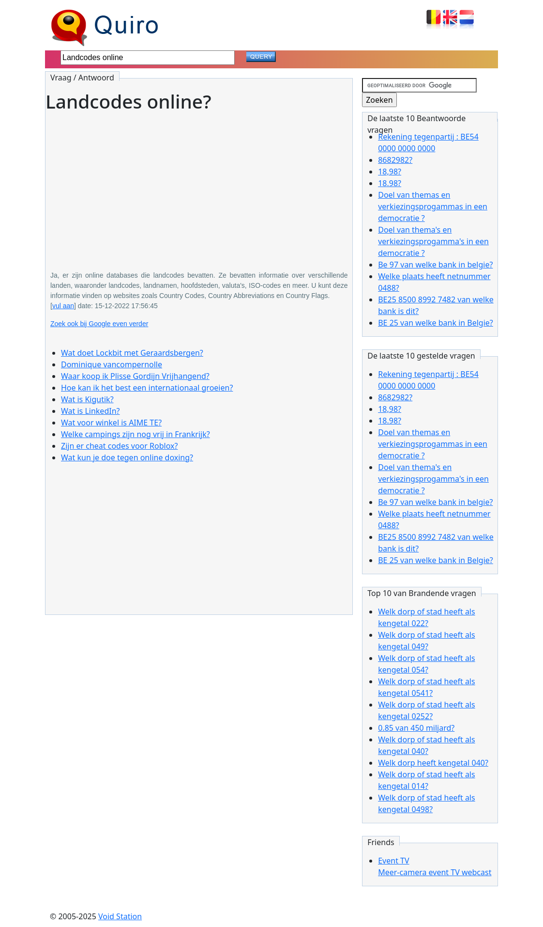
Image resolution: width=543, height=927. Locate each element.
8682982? (395, 160)
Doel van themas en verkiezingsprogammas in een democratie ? (432, 206)
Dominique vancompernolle (111, 364)
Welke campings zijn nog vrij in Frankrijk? (135, 434)
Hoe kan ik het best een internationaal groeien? (147, 387)
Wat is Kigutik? (87, 399)
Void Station (120, 916)
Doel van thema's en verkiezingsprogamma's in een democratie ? (433, 241)
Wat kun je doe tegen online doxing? (127, 457)
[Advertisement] (198, 184)
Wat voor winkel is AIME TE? (111, 422)
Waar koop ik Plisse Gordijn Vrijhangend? (135, 376)
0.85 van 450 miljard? (416, 728)
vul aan (63, 306)
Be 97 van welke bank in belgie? (435, 264)
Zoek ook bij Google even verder (99, 324)
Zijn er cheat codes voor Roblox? (119, 445)
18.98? (389, 183)
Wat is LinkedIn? (90, 411)
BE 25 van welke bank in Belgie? (435, 322)
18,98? (389, 171)
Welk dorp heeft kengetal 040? (433, 762)
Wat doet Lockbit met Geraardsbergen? (132, 352)
